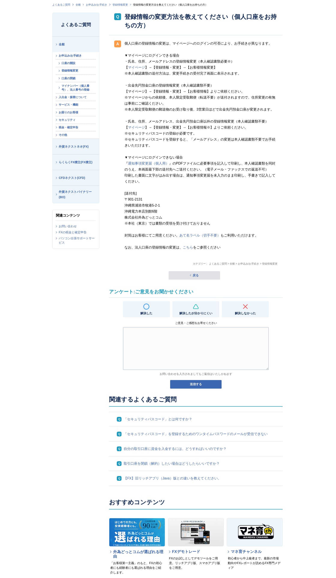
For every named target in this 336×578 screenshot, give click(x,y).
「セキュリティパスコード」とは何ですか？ (158, 419)
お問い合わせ (68, 226)
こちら (188, 247)
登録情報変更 (120, 4)
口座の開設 (68, 63)
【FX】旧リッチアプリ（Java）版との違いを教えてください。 (172, 478)
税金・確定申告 (68, 127)
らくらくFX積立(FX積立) (75, 162)
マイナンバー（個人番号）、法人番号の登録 (75, 87)
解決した (146, 313)
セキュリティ (67, 119)
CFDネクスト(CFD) (72, 178)
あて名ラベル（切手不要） (199, 235)
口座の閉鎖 (68, 78)
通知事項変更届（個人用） (148, 163)
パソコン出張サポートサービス (77, 240)
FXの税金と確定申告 (73, 232)
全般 (78, 4)
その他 (63, 134)
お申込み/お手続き (96, 4)
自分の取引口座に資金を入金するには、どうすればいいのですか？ (175, 449)
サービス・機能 (68, 104)
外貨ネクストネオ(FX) (73, 146)
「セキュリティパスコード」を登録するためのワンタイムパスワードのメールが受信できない (196, 434)
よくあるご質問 (61, 4)
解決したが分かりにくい (195, 313)
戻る (196, 275)
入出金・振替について (73, 97)
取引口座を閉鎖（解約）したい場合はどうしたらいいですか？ (172, 463)
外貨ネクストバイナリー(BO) (75, 194)
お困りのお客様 (68, 112)
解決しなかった (245, 313)
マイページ (136, 67)
